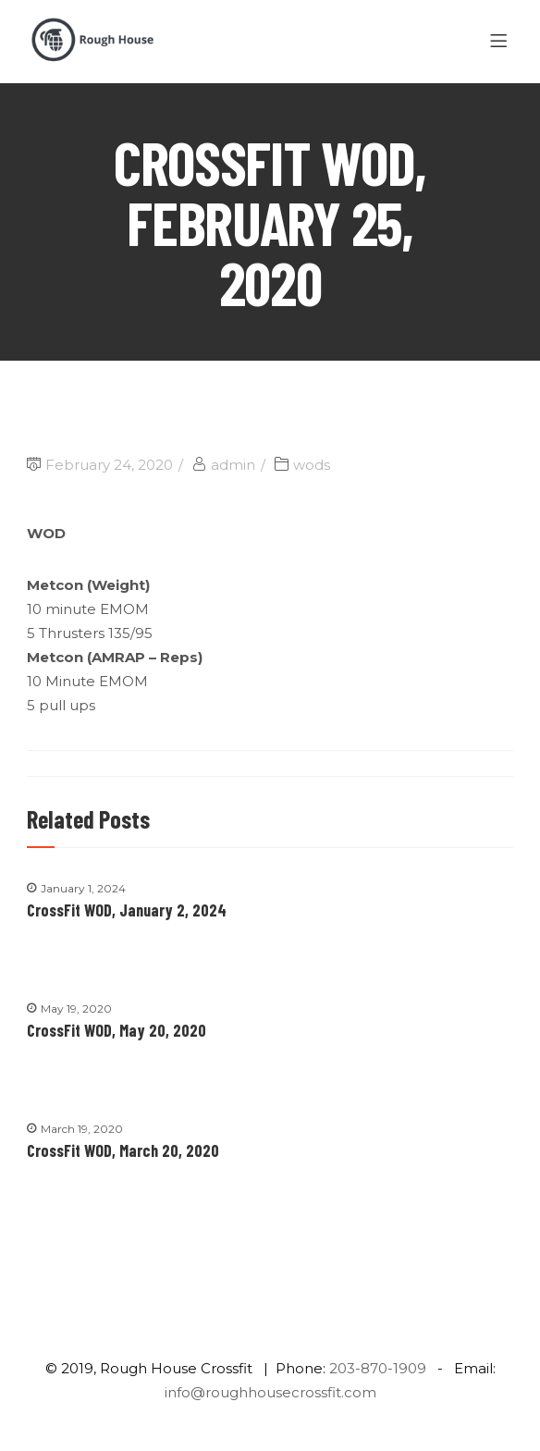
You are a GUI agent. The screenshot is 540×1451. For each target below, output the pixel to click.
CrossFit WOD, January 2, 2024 (127, 910)
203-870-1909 (377, 1368)
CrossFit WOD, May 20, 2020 (116, 1030)
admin (233, 464)
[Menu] (501, 41)
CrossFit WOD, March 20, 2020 (123, 1150)
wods (311, 464)
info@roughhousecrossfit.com (270, 1392)
